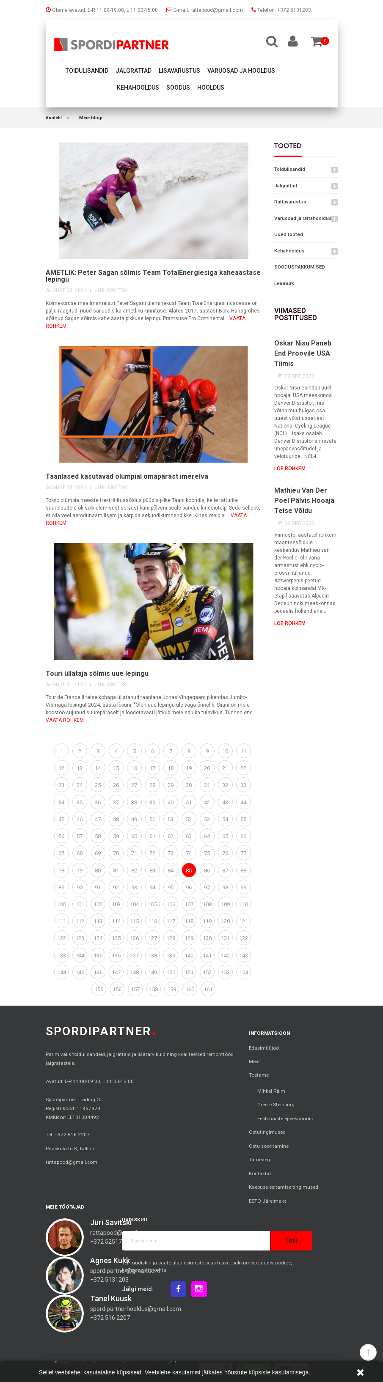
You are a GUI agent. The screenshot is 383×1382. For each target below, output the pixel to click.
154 (243, 972)
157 (135, 989)
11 (243, 751)
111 (61, 921)
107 (189, 904)
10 (225, 751)
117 (170, 921)
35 (80, 802)
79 (80, 870)
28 (152, 785)
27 (134, 785)
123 (79, 938)
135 (98, 955)
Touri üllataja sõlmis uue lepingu (97, 673)
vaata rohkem (65, 720)
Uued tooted (288, 234)
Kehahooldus (138, 87)
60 (134, 836)
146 (98, 972)
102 (98, 904)
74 (189, 853)
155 (98, 989)
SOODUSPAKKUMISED (299, 267)
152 (207, 972)
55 (243, 819)
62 (171, 836)
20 (207, 768)
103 (116, 904)
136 (116, 955)
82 (134, 870)
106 (170, 904)
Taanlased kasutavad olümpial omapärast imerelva (127, 476)
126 (134, 938)
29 (171, 785)
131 (225, 938)
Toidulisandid (87, 70)
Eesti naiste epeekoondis (285, 1119)
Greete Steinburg (276, 1105)
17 (152, 768)
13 (80, 768)
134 (79, 955)
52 (189, 819)
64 (207, 836)
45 (61, 819)
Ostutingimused (267, 1132)
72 (152, 853)
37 (116, 802)
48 (116, 819)
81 (116, 870)
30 (189, 785)
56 (61, 836)
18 (171, 768)
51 (171, 819)
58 (98, 836)
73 (171, 853)
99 (243, 887)
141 (207, 955)
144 (61, 972)
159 (171, 989)
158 (153, 989)
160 (189, 989)
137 (134, 955)
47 (98, 819)
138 (152, 955)
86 (207, 870)
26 (116, 785)
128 (170, 938)
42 (207, 802)
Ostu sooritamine (269, 1146)
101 (79, 904)
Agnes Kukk (110, 1260)
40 (171, 802)
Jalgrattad (134, 70)
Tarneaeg (259, 1160)
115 (134, 921)
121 (243, 921)
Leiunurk (284, 283)
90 (80, 887)
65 (225, 836)
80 (98, 870)
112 (79, 921)
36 (98, 802)
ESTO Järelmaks (268, 1201)
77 (243, 853)
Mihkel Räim (271, 1091)
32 (225, 785)
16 (134, 768)
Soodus (178, 87)
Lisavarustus (179, 70)
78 (61, 870)
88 (243, 870)
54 (225, 819)
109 (225, 904)
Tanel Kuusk (111, 1298)
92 (116, 887)
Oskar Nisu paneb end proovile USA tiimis (302, 353)
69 (98, 853)
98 (225, 887)
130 (207, 938)
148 (134, 972)
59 (116, 836)
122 (61, 938)
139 (170, 955)
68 (80, 853)
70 (116, 853)
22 (243, 768)
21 (225, 768)
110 (243, 904)
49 (134, 819)
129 (189, 938)
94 (152, 887)
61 (152, 836)
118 (189, 921)
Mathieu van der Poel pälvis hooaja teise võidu (304, 500)
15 (116, 768)
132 (243, 938)
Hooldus (210, 87)
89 (61, 887)
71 (134, 853)
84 (171, 870)
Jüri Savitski (111, 1222)
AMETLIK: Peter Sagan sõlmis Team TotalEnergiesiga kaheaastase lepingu (153, 276)
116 (152, 921)
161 (208, 989)
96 (189, 887)
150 (170, 972)
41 (189, 802)
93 (134, 887)
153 (225, 972)
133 (61, 955)
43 (225, 802)
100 (61, 904)
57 (80, 836)
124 (98, 938)
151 (189, 972)
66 (243, 836)
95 (171, 887)
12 (61, 768)
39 (152, 802)
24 (80, 785)
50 (152, 819)
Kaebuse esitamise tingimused (283, 1187)
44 (243, 802)
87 (225, 870)
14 (98, 768)
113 (98, 921)
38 (134, 802)
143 (243, 955)
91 (98, 887)
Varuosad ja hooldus (241, 70)
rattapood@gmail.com (71, 1162)
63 (189, 836)
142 (225, 955)
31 (207, 785)
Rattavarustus (290, 202)
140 (189, 955)
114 (116, 921)
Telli (291, 1241)
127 (152, 938)
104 (134, 904)
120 (225, 921)
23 (61, 785)
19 (189, 768)
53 (207, 819)
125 (116, 938)
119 (207, 921)
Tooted (288, 146)
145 (79, 972)
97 (207, 887)
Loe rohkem (290, 469)
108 (207, 904)
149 (152, 972)
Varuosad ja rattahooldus (303, 218)
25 (98, 785)
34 (61, 802)
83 (152, 870)
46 (80, 819)
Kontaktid (260, 1173)
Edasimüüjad (264, 1048)
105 (152, 904)
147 (116, 972)
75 (207, 853)
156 (117, 989)
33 (243, 785)
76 (225, 853)
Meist (255, 1061)
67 (61, 853)
